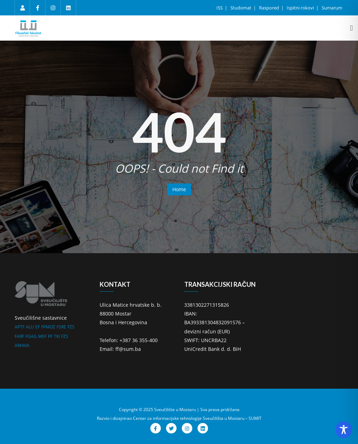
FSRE (61, 327)
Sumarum (332, 8)
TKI (57, 336)
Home (179, 189)
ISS (220, 8)
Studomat (241, 8)
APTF (19, 327)
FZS (70, 327)
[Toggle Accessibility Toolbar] (344, 430)
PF (50, 336)
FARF (19, 336)
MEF (42, 336)
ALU (30, 327)
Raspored (269, 8)
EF (37, 327)
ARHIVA (22, 345)
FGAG (31, 336)
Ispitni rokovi (301, 8)
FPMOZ (48, 327)
